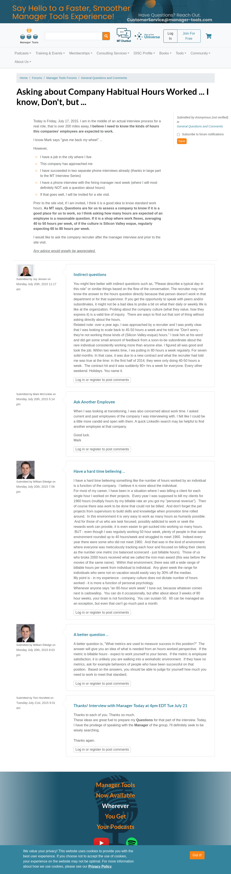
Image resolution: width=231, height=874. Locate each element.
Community (199, 53)
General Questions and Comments (104, 78)
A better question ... (91, 635)
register (95, 380)
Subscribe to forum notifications (203, 134)
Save (182, 141)
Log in (80, 380)
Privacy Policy (100, 866)
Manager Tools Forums (61, 78)
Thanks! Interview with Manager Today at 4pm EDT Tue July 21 (130, 706)
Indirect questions (90, 275)
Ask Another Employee (94, 402)
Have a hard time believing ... (99, 472)
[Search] (106, 36)
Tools (180, 53)
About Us (22, 62)
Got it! (197, 855)
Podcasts (22, 53)
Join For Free (189, 36)
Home (24, 78)
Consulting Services (112, 53)
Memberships (79, 53)
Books (164, 53)
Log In (170, 36)
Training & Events (49, 53)
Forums (37, 78)
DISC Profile (143, 53)
